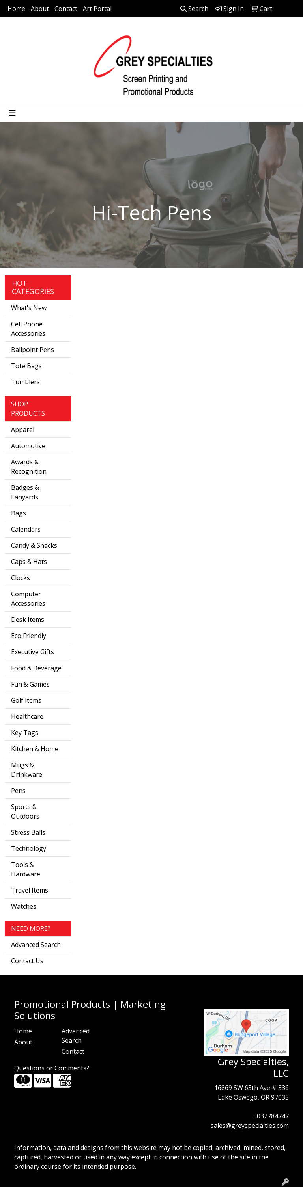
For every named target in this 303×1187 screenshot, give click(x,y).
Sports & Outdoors (25, 811)
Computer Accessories (28, 599)
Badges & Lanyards (25, 492)
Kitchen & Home (34, 748)
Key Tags (24, 732)
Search (194, 8)
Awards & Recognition (29, 467)
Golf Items (26, 700)
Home (16, 8)
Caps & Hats (29, 561)
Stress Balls (28, 832)
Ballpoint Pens (32, 349)
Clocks (20, 577)
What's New (29, 307)
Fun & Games (30, 684)
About (40, 8)
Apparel (22, 429)
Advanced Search (36, 944)
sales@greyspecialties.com (250, 1125)
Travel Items (29, 890)
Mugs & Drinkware (26, 770)
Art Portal (97, 8)
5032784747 (271, 1116)
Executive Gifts (32, 651)
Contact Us (27, 960)
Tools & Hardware (25, 869)
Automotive (28, 445)
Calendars (26, 529)
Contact (65, 8)
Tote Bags (26, 365)
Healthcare (27, 716)
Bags (18, 513)
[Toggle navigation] (12, 113)
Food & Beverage (36, 668)
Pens (18, 790)
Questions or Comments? (51, 1068)
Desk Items (27, 619)
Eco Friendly (28, 635)
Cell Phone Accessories (28, 329)
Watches (23, 906)
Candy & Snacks (34, 545)
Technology (28, 848)
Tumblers (25, 382)
